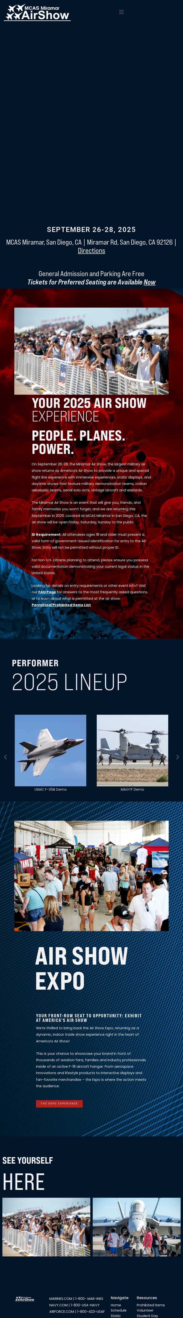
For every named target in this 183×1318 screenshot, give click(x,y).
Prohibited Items (151, 1305)
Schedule (119, 1310)
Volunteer (145, 1310)
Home (116, 1305)
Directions (91, 250)
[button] (121, 12)
